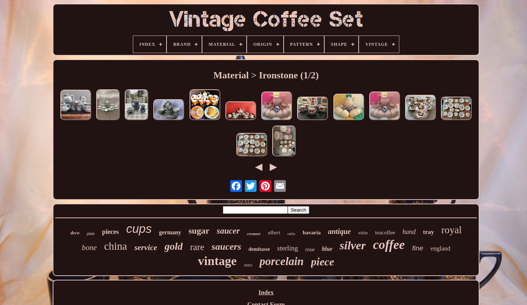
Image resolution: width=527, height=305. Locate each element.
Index (266, 292)
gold (173, 246)
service (145, 247)
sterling (287, 248)
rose (309, 249)
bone (89, 247)
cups (139, 228)
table (291, 233)
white (363, 232)
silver (353, 245)
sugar (198, 230)
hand (409, 231)
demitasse (259, 249)
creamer (254, 233)
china (115, 246)
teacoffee (385, 232)
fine (417, 248)
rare (197, 247)
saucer (228, 230)
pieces (110, 231)
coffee (389, 245)
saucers (226, 246)
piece (322, 262)
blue (327, 249)
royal (451, 229)
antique (339, 231)
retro (248, 265)
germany (170, 232)
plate (91, 234)
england (441, 248)
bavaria (312, 232)
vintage (217, 261)
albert (274, 232)
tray (428, 231)
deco (75, 232)
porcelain (281, 261)
